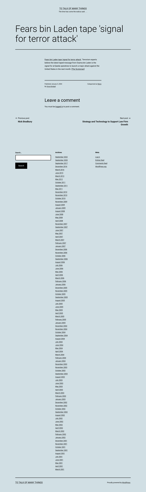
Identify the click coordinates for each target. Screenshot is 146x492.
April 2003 (59, 390)
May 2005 (59, 310)
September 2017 (61, 163)
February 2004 (60, 358)
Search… (18, 153)
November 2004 (61, 329)
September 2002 (61, 412)
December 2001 (61, 441)
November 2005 (61, 291)
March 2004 (59, 355)
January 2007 (60, 246)
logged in (59, 106)
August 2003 (60, 377)
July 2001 (59, 457)
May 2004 (59, 348)
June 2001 (59, 460)
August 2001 (60, 453)
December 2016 (61, 166)
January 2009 (60, 208)
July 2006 (59, 265)
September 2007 (61, 227)
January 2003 (60, 399)
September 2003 (61, 374)
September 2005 (61, 297)
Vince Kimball (51, 86)
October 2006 (60, 256)
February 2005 (60, 320)
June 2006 (59, 268)
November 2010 (61, 195)
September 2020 (61, 160)
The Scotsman (78, 69)
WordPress (126, 483)
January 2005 (60, 323)
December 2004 (61, 326)
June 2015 (59, 173)
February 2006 (60, 281)
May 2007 (59, 233)
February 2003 (60, 396)
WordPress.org (100, 166)
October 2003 (60, 371)
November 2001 (61, 444)
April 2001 (59, 466)
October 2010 (60, 198)
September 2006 (61, 259)
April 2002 (59, 428)
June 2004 (59, 345)
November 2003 (61, 367)
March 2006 (59, 278)
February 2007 (60, 243)
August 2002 (60, 415)
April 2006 (59, 275)
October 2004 (60, 332)
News (99, 84)
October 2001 (60, 447)
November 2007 (61, 224)
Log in (97, 157)
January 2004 (60, 361)
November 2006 (61, 253)
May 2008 (59, 217)
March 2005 (59, 316)
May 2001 (59, 463)
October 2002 (60, 409)
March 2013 (59, 176)
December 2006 (61, 249)
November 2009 (61, 202)
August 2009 (60, 205)
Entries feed (99, 160)
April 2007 (59, 237)
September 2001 (61, 450)
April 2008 (59, 221)
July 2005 (59, 304)
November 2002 (61, 406)
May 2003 (59, 386)
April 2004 (59, 351)
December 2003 (61, 364)
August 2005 (60, 300)
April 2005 (59, 313)
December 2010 (61, 192)
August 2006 (60, 262)
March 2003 (59, 393)
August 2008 (60, 211)
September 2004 (61, 335)
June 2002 (59, 422)
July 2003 (59, 380)
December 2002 (61, 402)
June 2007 (59, 230)
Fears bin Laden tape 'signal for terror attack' (63, 59)
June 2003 (59, 383)
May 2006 (59, 272)
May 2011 (59, 189)
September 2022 (61, 157)
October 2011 (60, 182)
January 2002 (60, 437)
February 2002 (60, 434)
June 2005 (59, 307)
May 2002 (59, 425)
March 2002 (59, 431)
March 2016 (59, 170)
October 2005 (60, 294)
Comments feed (101, 163)
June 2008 (59, 214)
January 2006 (60, 284)
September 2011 (61, 186)
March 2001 (59, 469)
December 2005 (61, 288)
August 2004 (60, 339)
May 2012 (59, 179)
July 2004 (59, 342)
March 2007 (59, 240)
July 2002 (59, 418)
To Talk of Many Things (73, 8)
